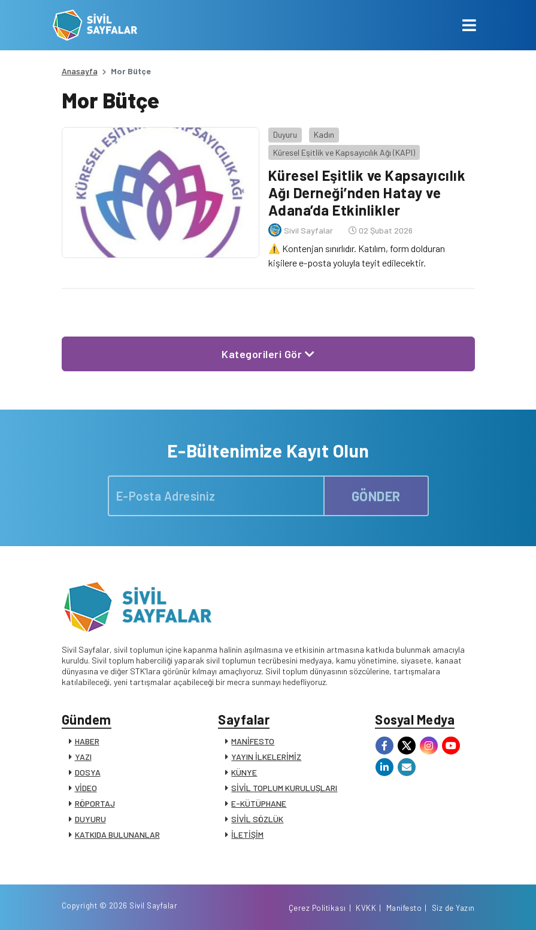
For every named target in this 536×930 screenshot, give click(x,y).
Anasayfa (80, 71)
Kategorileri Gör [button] (268, 354)
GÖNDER (376, 496)
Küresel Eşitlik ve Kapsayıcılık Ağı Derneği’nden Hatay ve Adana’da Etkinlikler (367, 192)
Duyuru (285, 134)
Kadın (324, 134)
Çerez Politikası (317, 908)
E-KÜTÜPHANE (258, 803)
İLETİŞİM (247, 834)
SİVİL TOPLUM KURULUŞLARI (284, 788)
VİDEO (86, 788)
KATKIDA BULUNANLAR (117, 834)
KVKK (366, 908)
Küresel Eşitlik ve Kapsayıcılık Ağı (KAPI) (344, 152)
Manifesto (404, 908)
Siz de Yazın (453, 908)
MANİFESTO (252, 741)
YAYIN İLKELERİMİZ (266, 757)
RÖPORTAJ (95, 803)
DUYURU (90, 819)
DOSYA (88, 772)
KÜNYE (244, 772)
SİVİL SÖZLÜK (257, 819)
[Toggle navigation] (469, 25)
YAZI (83, 757)
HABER (87, 741)
